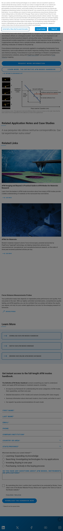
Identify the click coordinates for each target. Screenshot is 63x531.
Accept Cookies (40, 29)
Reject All (54, 29)
